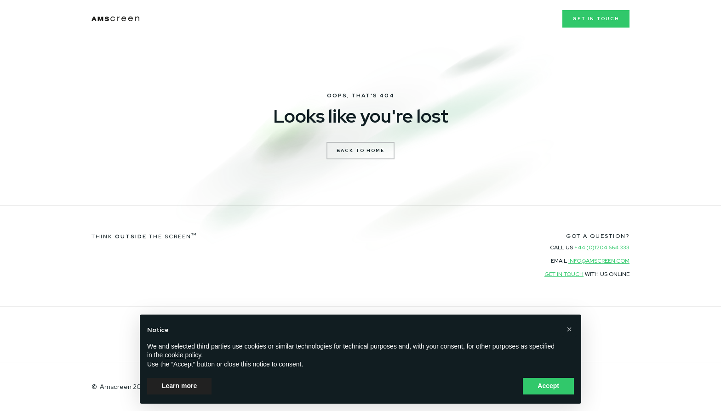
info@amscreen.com (598, 261)
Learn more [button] (179, 385)
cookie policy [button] (183, 355)
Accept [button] (548, 385)
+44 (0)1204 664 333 (601, 247)
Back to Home (360, 150)
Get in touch (595, 19)
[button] (569, 329)
